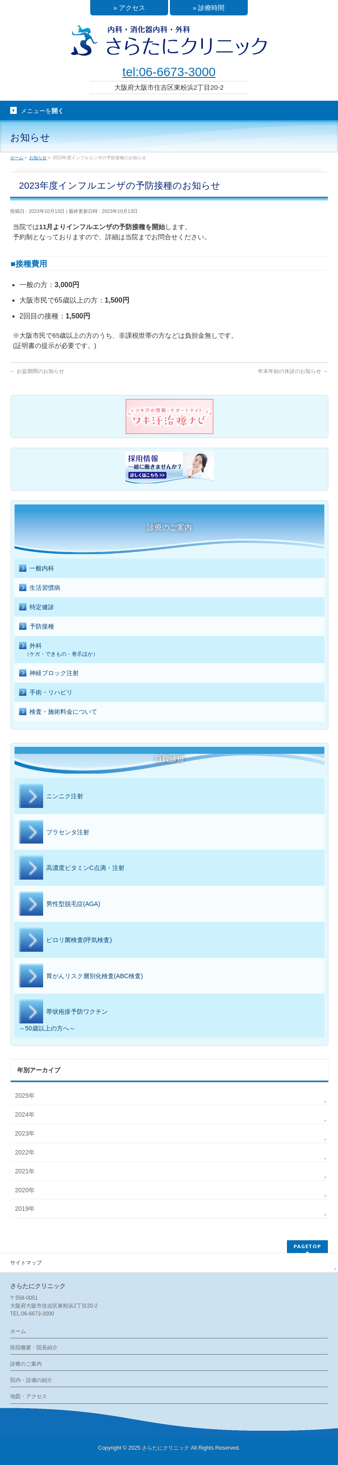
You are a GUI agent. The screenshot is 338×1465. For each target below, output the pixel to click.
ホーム (18, 1331)
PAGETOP (307, 1246)
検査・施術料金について (58, 712)
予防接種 (36, 626)
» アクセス (129, 7)
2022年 (25, 1152)
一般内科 (36, 568)
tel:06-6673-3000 (169, 72)
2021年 (25, 1171)
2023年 (25, 1133)
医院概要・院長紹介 (34, 1347)
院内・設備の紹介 (31, 1380)
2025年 (25, 1095)
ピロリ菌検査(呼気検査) (65, 940)
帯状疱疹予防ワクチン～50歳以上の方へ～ (63, 1015)
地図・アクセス (28, 1396)
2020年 (25, 1190)
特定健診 (36, 607)
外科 (169, 650)
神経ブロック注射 (49, 673)
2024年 (25, 1114)
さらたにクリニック (165, 1448)
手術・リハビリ (46, 692)
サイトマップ (26, 1263)
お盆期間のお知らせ (37, 371)
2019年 (25, 1208)
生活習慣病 (39, 588)
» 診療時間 (209, 7)
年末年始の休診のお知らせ (293, 371)
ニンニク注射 (51, 796)
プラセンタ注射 (54, 832)
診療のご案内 (26, 1364)
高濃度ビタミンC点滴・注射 (72, 868)
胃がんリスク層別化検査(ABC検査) (81, 976)
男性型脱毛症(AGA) (59, 904)
